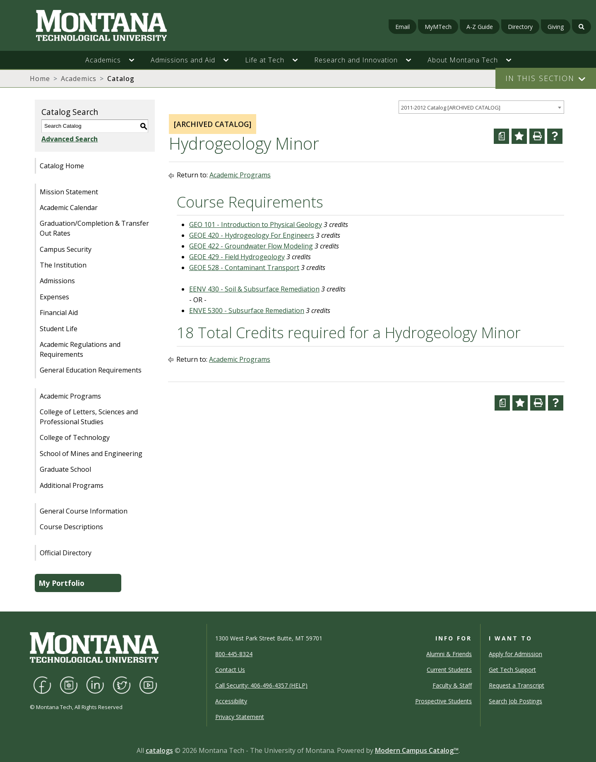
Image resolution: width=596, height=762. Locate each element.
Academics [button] (103, 59)
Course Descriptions (71, 526)
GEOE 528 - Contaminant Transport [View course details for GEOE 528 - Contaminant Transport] (244, 267)
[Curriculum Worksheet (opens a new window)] (501, 136)
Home (40, 78)
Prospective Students (443, 701)
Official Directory (65, 552)
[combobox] (481, 107)
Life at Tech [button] (264, 59)
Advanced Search (69, 138)
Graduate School (65, 469)
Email (402, 27)
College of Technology (75, 437)
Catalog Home (62, 165)
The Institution (63, 265)
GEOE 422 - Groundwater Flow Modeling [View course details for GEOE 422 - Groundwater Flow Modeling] (251, 246)
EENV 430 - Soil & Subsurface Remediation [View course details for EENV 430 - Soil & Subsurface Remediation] (254, 289)
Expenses (54, 296)
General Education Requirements (91, 370)
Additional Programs (71, 485)
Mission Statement (69, 191)
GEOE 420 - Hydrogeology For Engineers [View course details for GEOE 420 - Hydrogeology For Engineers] (251, 235)
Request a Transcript (516, 685)
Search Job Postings (515, 701)
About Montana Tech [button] (463, 59)
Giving (556, 27)
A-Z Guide (479, 27)
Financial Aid (59, 312)
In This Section (539, 78)
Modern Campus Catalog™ (417, 750)
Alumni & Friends (449, 654)
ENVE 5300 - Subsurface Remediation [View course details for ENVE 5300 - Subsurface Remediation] (246, 310)
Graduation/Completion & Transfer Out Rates (94, 228)
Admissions (57, 280)
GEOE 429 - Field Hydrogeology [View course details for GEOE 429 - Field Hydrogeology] (237, 256)
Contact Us (230, 670)
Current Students (449, 670)
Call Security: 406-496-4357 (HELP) (261, 685)
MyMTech (438, 27)
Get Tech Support (512, 670)
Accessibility (231, 701)
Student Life (58, 328)
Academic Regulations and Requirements (80, 349)
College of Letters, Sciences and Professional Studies (89, 416)
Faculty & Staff (452, 685)
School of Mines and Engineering (91, 453)
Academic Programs (70, 396)
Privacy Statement (239, 717)
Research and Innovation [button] (356, 59)
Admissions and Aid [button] (183, 59)
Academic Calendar (69, 207)
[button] (135, 60)
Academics (78, 78)
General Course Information (83, 511)
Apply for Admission (515, 654)
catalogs (159, 750)
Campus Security (65, 249)
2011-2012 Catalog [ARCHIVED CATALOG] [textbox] (450, 107)
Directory (520, 27)
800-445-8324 (233, 654)
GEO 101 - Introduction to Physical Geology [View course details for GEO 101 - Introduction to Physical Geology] (255, 224)
